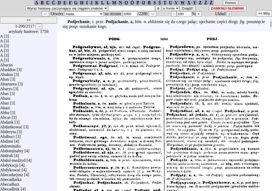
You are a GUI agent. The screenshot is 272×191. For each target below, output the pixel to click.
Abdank (7, 121)
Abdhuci (7, 135)
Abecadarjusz (11, 173)
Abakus (6, 73)
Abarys (6, 87)
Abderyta (8, 130)
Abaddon (8, 68)
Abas (4, 92)
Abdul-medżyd (13, 159)
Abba (4, 111)
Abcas (5, 116)
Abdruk (6, 154)
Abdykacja (9, 164)
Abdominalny (11, 149)
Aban (4, 78)
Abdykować (10, 168)
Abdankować (11, 125)
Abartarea (8, 82)
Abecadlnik (10, 187)
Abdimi (6, 140)
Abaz (4, 101)
